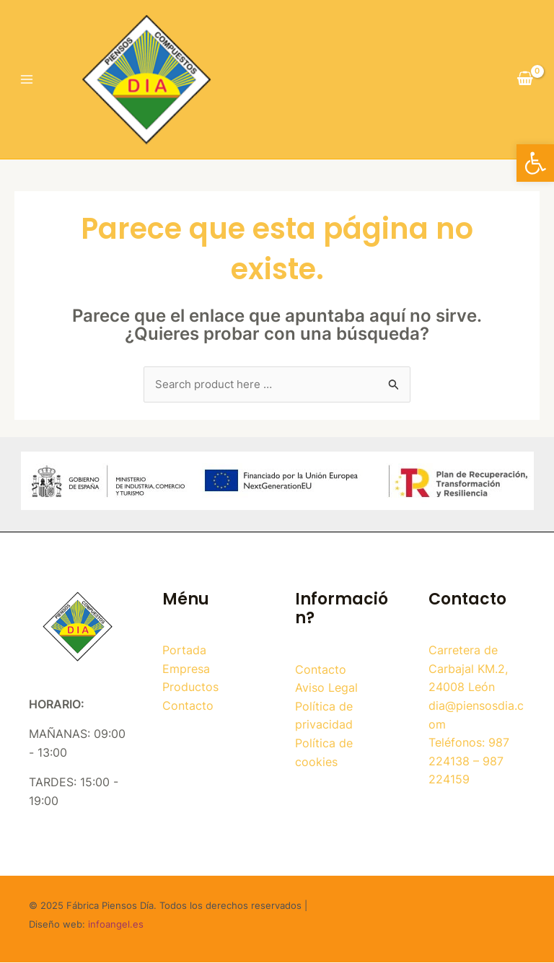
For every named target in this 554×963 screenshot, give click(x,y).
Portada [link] (184, 650)
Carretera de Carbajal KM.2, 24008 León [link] (468, 669)
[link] (535, 163)
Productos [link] (190, 688)
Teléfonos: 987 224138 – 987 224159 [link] (468, 761)
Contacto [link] (188, 706)
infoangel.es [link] (116, 925)
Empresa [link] (186, 669)
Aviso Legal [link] (326, 688)
